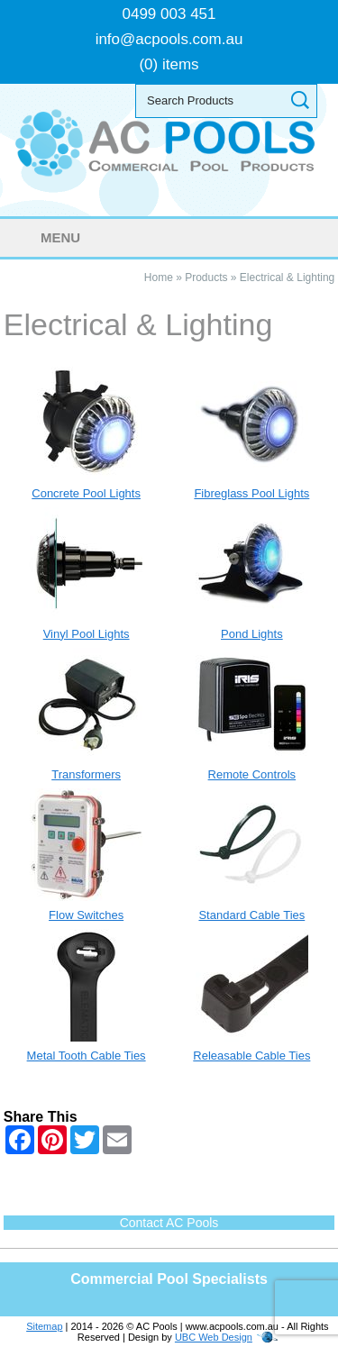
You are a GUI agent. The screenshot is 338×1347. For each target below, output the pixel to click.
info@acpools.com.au (169, 39)
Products (206, 277)
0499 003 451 (169, 14)
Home (158, 277)
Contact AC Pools (169, 1222)
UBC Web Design (213, 1337)
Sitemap (44, 1326)
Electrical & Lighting (287, 277)
